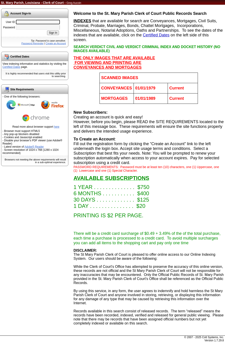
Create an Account (55, 43)
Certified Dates (11, 67)
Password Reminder (32, 43)
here (56, 126)
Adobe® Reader (34, 146)
